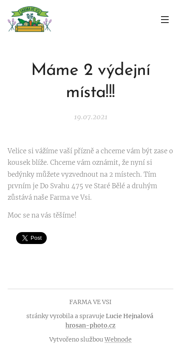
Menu (165, 19)
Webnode (118, 339)
